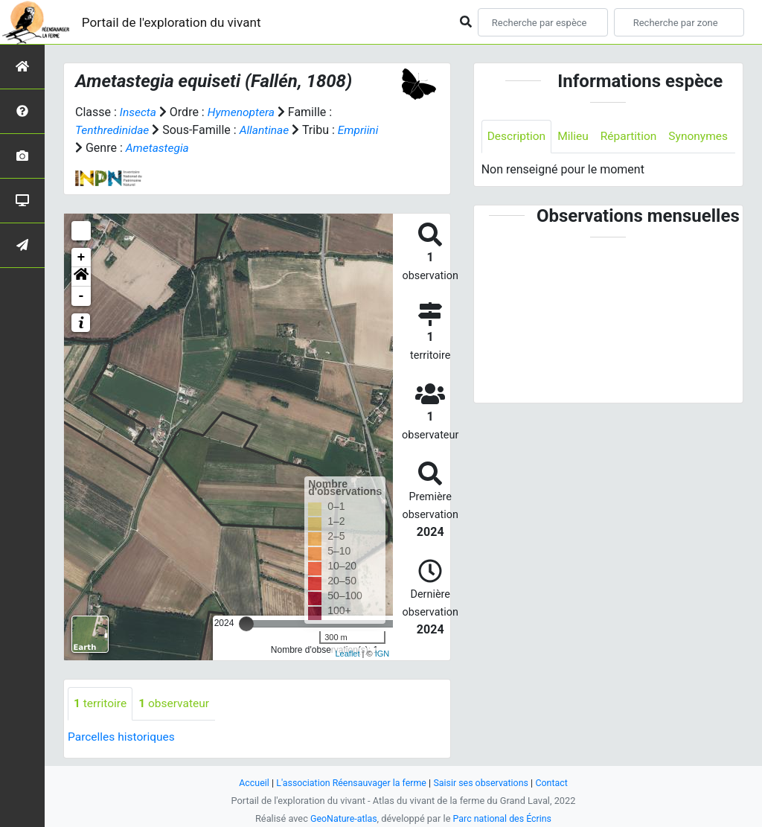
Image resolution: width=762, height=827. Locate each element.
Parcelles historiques (123, 736)
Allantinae (267, 130)
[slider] (246, 623)
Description (517, 137)
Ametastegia (158, 148)
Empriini (362, 130)
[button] (81, 276)
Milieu (576, 137)
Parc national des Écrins (503, 818)
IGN (382, 652)
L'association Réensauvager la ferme (349, 782)
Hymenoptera (243, 112)
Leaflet (347, 652)
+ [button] (81, 257)
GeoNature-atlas (342, 818)
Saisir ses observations (484, 782)
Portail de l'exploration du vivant (176, 22)
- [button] (81, 295)
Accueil (250, 782)
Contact (556, 782)
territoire (101, 703)
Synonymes (517, 170)
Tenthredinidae (113, 130)
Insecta (139, 112)
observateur (176, 703)
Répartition (632, 137)
